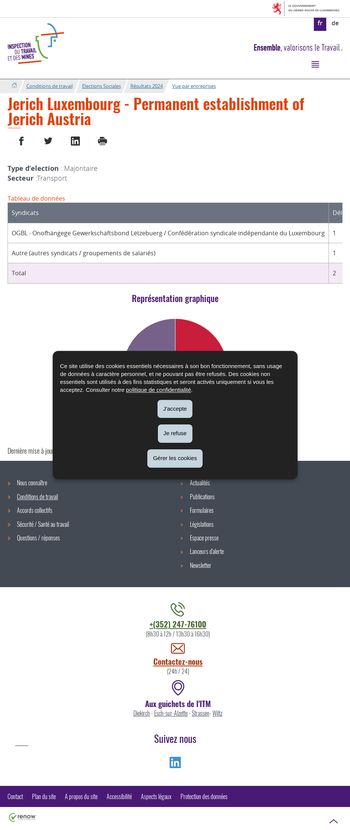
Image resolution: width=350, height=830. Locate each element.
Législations (202, 524)
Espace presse (204, 537)
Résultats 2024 (146, 86)
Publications (202, 496)
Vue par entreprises (194, 86)
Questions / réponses (38, 537)
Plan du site (44, 796)
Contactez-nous (178, 661)
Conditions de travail (49, 86)
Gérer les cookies (175, 458)
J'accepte (175, 408)
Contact (15, 796)
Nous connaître (32, 482)
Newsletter (200, 565)
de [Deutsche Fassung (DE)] (335, 23)
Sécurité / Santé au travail (43, 524)
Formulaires (202, 510)
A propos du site (81, 796)
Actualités (200, 482)
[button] (315, 63)
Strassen (200, 713)
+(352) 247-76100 (178, 624)
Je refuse (175, 433)
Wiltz (217, 713)
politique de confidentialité (158, 390)
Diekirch (141, 713)
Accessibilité (119, 796)
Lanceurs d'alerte (207, 551)
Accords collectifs (34, 510)
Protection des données (204, 796)
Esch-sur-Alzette (171, 713)
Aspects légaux (156, 796)
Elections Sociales (101, 86)
